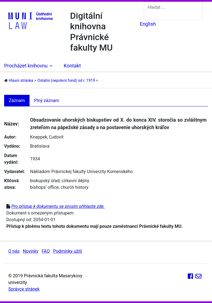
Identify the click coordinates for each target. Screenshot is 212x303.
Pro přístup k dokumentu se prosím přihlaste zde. (58, 206)
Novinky (31, 251)
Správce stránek (23, 289)
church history (75, 187)
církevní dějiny (75, 180)
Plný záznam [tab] (46, 100)
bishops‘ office (44, 187)
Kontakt (72, 66)
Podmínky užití (67, 251)
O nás (14, 251)
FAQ (46, 251)
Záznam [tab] (17, 100)
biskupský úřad (45, 180)
